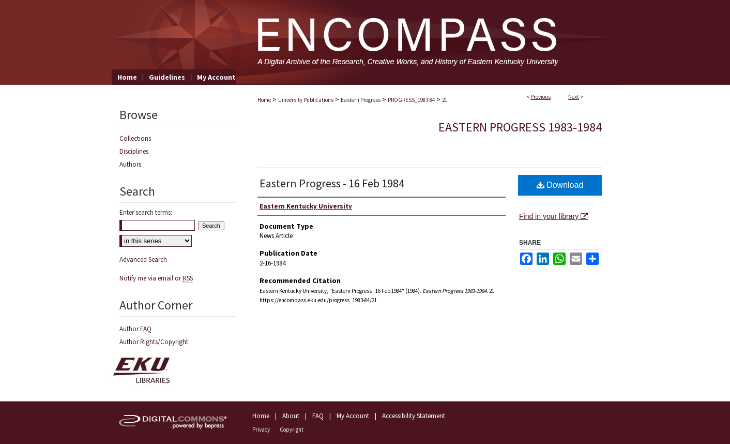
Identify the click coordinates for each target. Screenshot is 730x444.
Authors (130, 164)
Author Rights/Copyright (153, 341)
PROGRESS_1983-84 (411, 99)
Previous (540, 96)
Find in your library (553, 216)
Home (264, 99)
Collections (135, 138)
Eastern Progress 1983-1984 (520, 127)
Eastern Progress (361, 99)
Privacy (261, 429)
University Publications (305, 99)
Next (573, 96)
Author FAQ (135, 328)
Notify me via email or (156, 278)
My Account (353, 415)
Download (560, 185)
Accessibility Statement (413, 415)
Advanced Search (143, 259)
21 (444, 99)
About (290, 415)
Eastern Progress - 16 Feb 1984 (332, 183)
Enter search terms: (145, 212)
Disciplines (133, 151)
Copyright (291, 429)
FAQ (318, 415)
